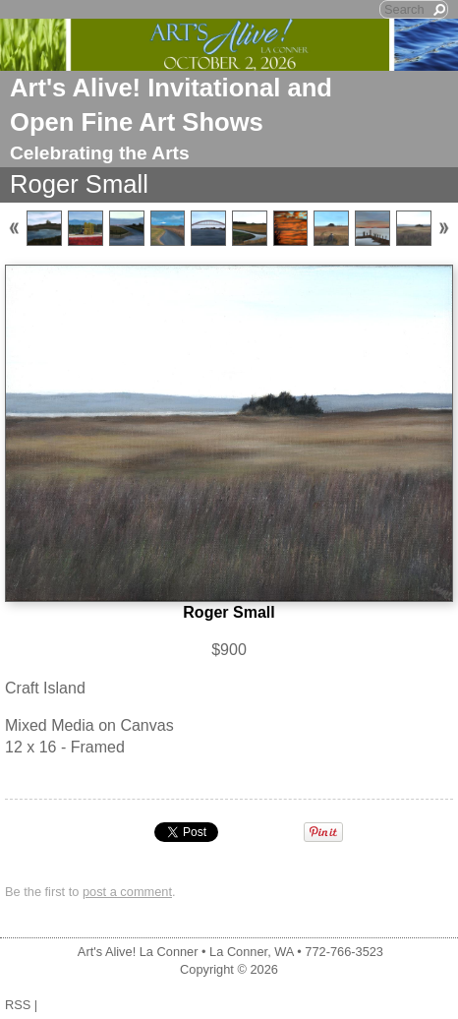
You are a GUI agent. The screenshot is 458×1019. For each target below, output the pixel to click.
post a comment (127, 891)
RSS (17, 1004)
